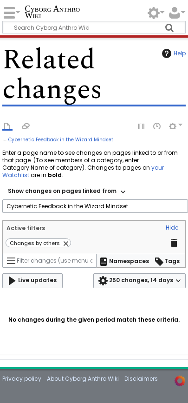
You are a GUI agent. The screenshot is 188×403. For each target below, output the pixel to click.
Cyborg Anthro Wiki (52, 13)
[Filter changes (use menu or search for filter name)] (49, 261)
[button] (172, 228)
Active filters (25, 228)
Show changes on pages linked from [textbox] (62, 191)
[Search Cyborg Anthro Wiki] (94, 27)
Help (173, 53)
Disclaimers (141, 379)
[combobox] (66, 192)
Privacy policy (21, 379)
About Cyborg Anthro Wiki (83, 379)
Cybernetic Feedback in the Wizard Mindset (60, 139)
